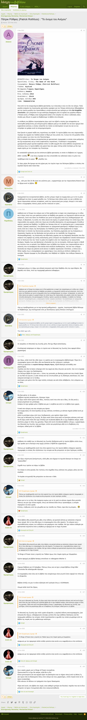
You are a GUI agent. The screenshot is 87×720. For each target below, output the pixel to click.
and (26, 171)
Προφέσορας (8, 276)
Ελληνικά (5, 714)
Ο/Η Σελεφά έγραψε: (25, 597)
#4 (84, 209)
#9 (84, 356)
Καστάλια (8, 204)
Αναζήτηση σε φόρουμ (19, 10)
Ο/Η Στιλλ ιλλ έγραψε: (25, 541)
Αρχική (5, 6)
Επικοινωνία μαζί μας (47, 714)
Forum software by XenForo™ (43, 718)
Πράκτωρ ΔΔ (8, 368)
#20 (84, 666)
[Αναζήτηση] (84, 6)
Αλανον (5, 22)
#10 (84, 391)
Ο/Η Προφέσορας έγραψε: (27, 491)
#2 (84, 177)
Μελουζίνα (8, 188)
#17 (84, 592)
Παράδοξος (8, 221)
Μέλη (36, 6)
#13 (84, 486)
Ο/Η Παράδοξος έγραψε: (26, 286)
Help (75, 714)
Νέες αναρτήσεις (6, 10)
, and (31, 335)
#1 (84, 30)
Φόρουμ (14, 6)
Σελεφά (8, 403)
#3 (84, 193)
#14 (84, 516)
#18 (84, 628)
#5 (84, 264)
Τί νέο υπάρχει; (25, 6)
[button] (32, 6)
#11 (84, 438)
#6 (84, 281)
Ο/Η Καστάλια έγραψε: (25, 320)
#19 (84, 650)
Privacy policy (68, 714)
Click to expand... (51, 303)
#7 (84, 314)
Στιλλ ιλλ (8, 528)
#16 (84, 563)
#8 (84, 340)
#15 (84, 536)
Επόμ (9, 26)
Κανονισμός (58, 714)
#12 (84, 455)
